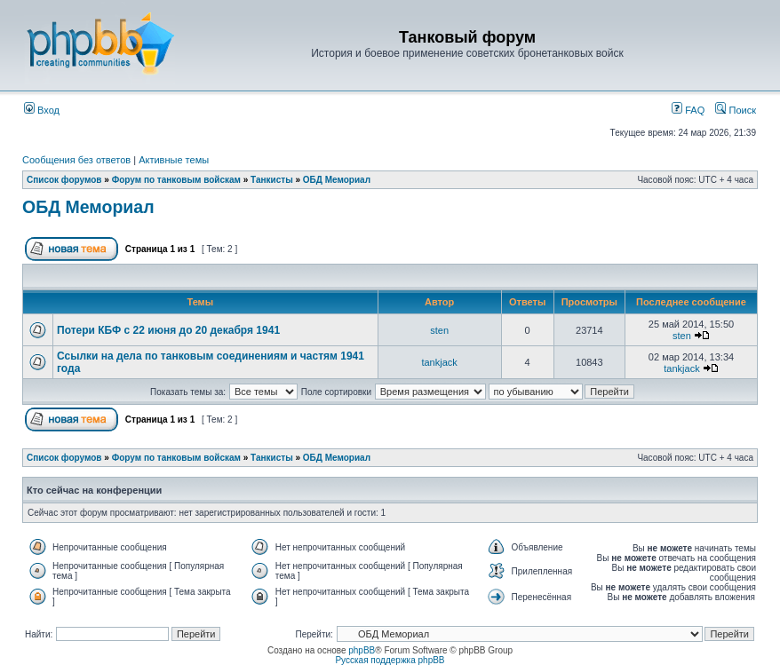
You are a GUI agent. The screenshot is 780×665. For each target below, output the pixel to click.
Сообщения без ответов (76, 159)
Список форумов (64, 180)
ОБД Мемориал (336, 180)
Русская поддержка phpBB (389, 660)
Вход (42, 110)
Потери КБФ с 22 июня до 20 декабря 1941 (168, 330)
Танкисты (272, 180)
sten (439, 330)
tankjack (439, 362)
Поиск (735, 110)
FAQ (688, 110)
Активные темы (174, 159)
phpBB (361, 650)
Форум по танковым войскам (176, 180)
